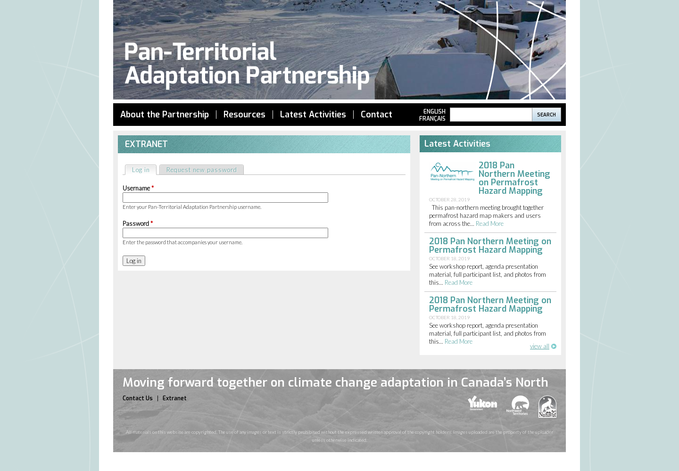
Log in (144, 169)
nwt (517, 405)
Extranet (175, 398)
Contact (376, 114)
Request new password (201, 170)
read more (490, 223)
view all (539, 346)
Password (138, 223)
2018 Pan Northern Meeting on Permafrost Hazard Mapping (514, 178)
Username (138, 188)
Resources (244, 114)
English (434, 112)
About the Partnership (164, 114)
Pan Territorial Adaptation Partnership (339, 51)
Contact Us (138, 398)
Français (432, 119)
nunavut (547, 407)
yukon (482, 403)
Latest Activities (313, 114)
